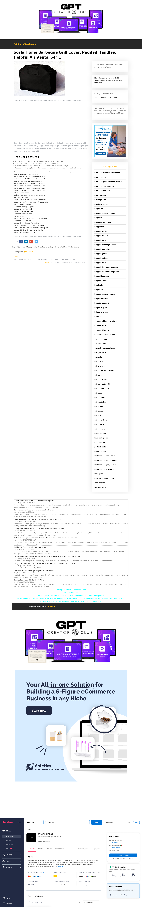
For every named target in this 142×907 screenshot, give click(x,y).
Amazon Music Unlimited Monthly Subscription (31, 228)
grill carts (98, 375)
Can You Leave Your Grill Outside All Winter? (29, 580)
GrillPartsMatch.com (25, 44)
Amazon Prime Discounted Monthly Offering (30, 218)
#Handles (41, 247)
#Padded (63, 247)
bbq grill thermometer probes (106, 272)
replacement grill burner (104, 469)
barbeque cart (100, 195)
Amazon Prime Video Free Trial (25, 232)
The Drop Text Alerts (21, 197)
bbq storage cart (101, 303)
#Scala (70, 247)
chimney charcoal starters (105, 334)
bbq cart (98, 218)
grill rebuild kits (100, 420)
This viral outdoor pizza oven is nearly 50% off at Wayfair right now (38, 519)
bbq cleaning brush (102, 222)
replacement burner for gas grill (107, 460)
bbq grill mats (100, 263)
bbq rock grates (101, 298)
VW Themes (50, 606)
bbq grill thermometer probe (106, 267)
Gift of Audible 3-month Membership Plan (29, 183)
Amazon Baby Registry (22, 204)
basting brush (100, 200)
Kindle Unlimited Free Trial (23, 211)
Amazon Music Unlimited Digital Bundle (28, 230)
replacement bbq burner (104, 456)
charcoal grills (100, 325)
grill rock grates (100, 429)
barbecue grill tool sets (104, 186)
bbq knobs (98, 285)
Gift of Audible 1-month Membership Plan (29, 188)
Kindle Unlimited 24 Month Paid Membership (30, 179)
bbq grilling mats (101, 276)
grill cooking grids (101, 388)
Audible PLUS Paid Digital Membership (28, 181)
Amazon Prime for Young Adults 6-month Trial (31, 202)
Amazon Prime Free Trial (23, 209)
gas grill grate (100, 352)
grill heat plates (101, 402)
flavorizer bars (100, 343)
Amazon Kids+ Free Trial (22, 221)
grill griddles (99, 397)
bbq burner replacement (104, 213)
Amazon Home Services (23, 214)
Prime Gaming (19, 216)
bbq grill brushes (101, 231)
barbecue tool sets (102, 191)
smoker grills (99, 483)
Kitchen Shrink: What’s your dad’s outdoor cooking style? (34, 501)
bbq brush (98, 209)
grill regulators (100, 424)
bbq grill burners (101, 236)
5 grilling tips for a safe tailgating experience (30, 547)
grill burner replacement (104, 370)
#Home (56, 247)
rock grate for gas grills (104, 478)
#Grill (34, 247)
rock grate (98, 474)
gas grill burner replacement (106, 348)
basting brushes (101, 204)
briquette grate (100, 307)
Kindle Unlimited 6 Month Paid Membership (30, 200)
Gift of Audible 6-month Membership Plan (29, 186)
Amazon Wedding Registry (24, 207)
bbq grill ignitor (100, 254)
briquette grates (101, 312)
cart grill (97, 316)
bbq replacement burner (104, 294)
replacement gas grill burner (106, 465)
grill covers (28, 252)
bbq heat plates (101, 281)
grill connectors (100, 379)
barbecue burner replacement (107, 173)
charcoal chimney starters (105, 321)
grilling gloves (100, 433)
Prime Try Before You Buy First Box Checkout (30, 225)
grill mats (98, 415)
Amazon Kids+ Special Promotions (27, 223)
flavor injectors (100, 339)
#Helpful (49, 247)
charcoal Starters (101, 330)
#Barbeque (21, 247)
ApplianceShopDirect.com (108, 97)
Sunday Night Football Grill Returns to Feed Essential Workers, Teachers (39, 529)
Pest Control (99, 442)
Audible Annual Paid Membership (26, 174)
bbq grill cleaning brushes (105, 245)
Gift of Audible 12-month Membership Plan (30, 176)
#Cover (28, 247)
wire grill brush (100, 487)
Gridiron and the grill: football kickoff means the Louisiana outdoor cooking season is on (45, 538)
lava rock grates (101, 438)
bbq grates (99, 227)
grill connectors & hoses (104, 384)
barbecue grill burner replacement (108, 182)
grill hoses (98, 406)
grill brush (98, 361)
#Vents (76, 247)
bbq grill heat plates (102, 249)
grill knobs (98, 411)
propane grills (100, 451)
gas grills (98, 357)
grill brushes (99, 366)
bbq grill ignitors (101, 258)
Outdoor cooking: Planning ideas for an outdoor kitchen (34, 510)
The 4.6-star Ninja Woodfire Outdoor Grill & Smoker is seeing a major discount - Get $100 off (47, 556)
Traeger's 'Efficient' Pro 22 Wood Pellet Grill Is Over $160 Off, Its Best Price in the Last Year (45, 564)
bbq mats (98, 289)
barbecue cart (100, 177)
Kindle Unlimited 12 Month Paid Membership (30, 190)
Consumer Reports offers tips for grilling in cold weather (34, 571)
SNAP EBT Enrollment (21, 193)
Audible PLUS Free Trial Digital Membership (29, 195)
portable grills (100, 447)
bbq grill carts (100, 240)
